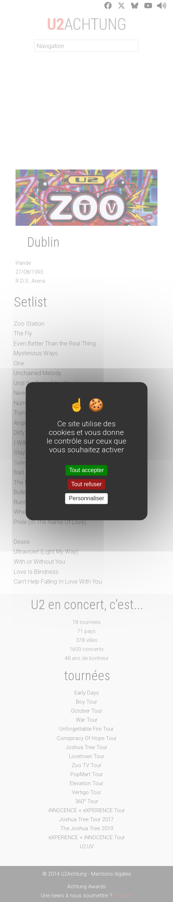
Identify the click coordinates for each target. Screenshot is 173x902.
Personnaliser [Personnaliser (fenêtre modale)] (86, 499)
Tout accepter (86, 470)
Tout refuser (86, 484)
